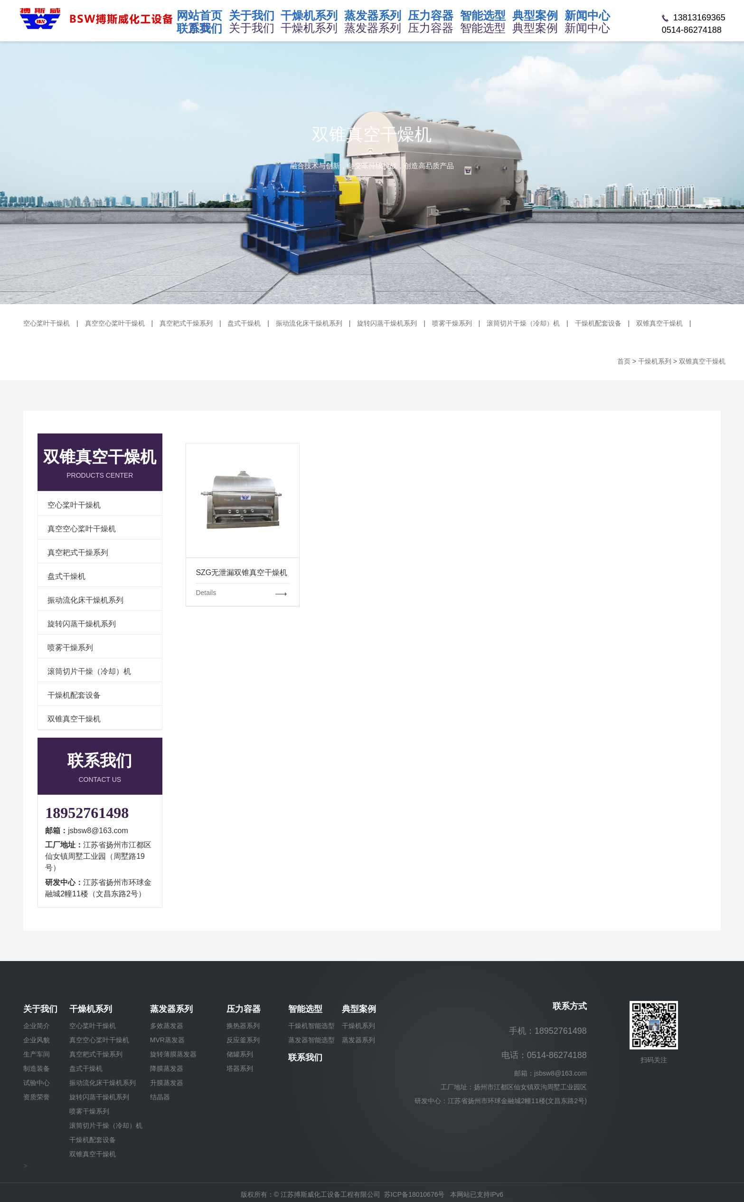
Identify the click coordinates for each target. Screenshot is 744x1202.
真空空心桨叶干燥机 (115, 323)
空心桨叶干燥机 (46, 323)
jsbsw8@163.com (98, 831)
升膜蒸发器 (166, 1083)
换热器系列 (243, 1025)
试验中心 (36, 1083)
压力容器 (243, 1009)
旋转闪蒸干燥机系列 (387, 323)
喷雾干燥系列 (452, 323)
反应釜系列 (243, 1040)
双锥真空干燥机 (659, 323)
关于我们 (40, 1009)
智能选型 (305, 1009)
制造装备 (36, 1068)
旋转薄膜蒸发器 (173, 1054)
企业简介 (36, 1025)
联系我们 (305, 1057)
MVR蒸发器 (167, 1040)
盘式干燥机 (244, 323)
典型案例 (359, 1009)
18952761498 (87, 812)
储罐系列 (239, 1054)
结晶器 (160, 1097)
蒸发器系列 (171, 1009)
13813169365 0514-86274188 (693, 24)
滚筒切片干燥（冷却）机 (523, 323)
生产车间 (36, 1054)
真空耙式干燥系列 (186, 323)
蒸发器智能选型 (311, 1040)
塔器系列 (239, 1068)
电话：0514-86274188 (544, 1055)
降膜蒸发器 (166, 1068)
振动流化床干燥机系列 (309, 323)
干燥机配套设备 (598, 323)
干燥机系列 (90, 1009)
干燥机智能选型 (311, 1025)
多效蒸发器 (166, 1025)
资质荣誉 (36, 1097)
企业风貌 (36, 1040)
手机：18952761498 (548, 1031)
